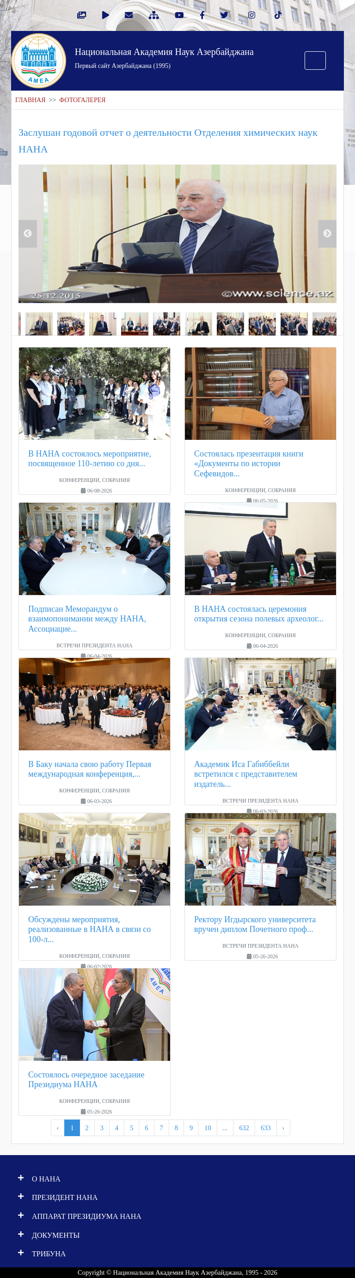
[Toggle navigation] (315, 60)
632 (244, 1128)
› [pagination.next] (283, 1128)
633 (266, 1128)
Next (327, 234)
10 (207, 1128)
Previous (27, 234)
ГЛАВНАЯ (30, 100)
